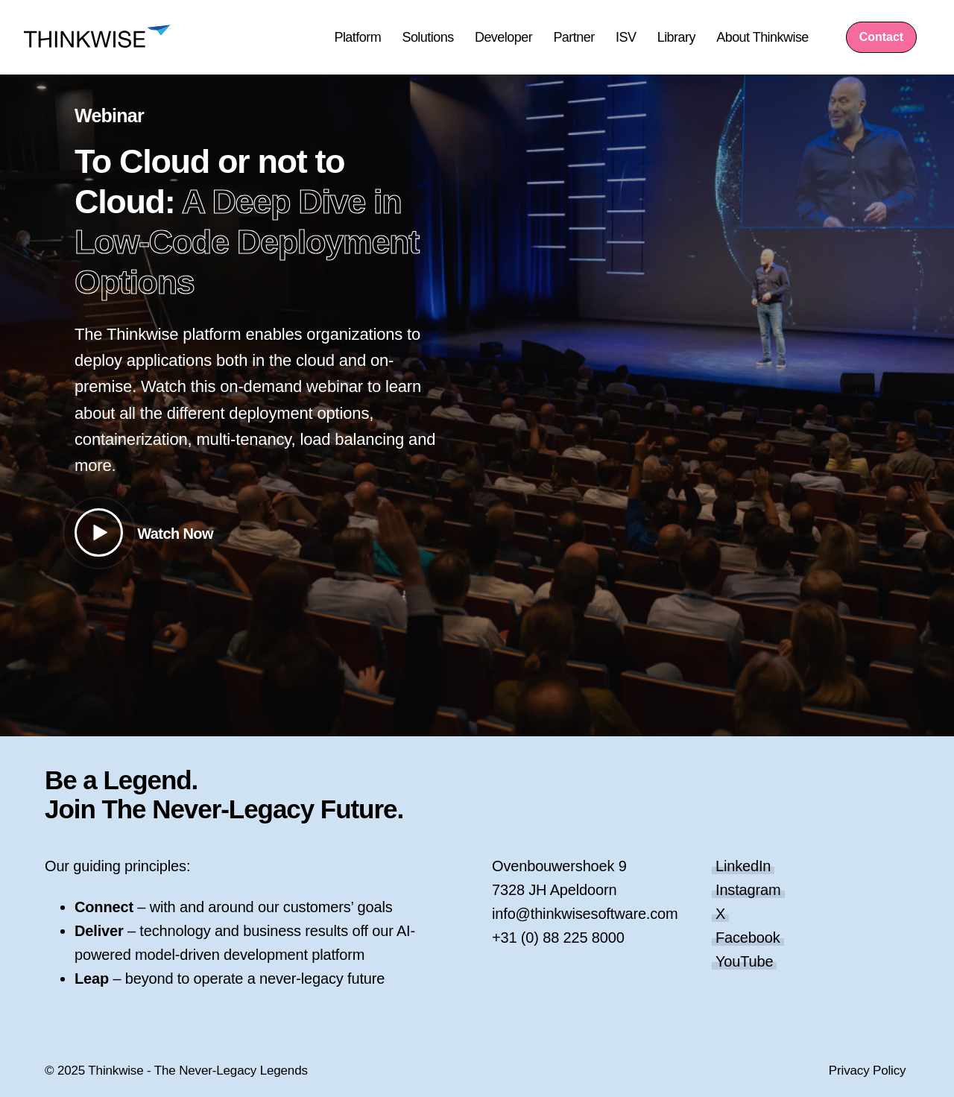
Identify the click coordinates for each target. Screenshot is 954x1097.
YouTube (744, 961)
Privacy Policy (867, 1070)
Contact (881, 37)
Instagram (748, 890)
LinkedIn (743, 866)
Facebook (748, 937)
